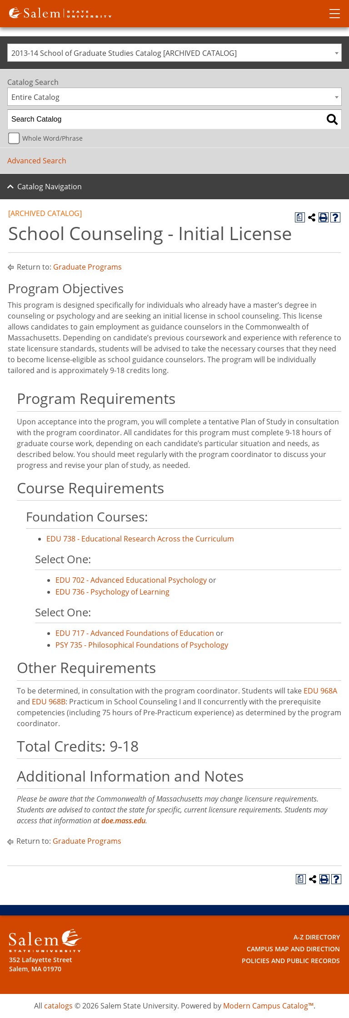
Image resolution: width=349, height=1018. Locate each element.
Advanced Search (36, 161)
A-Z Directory (317, 937)
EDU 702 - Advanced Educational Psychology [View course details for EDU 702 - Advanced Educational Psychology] (131, 580)
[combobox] (174, 53)
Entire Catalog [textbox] (35, 97)
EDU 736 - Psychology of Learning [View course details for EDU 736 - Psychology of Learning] (112, 592)
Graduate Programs (87, 267)
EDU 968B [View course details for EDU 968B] (48, 702)
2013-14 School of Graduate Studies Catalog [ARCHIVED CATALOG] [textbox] (124, 53)
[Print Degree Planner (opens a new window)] (300, 217)
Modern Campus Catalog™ (268, 1006)
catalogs (58, 1006)
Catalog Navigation (49, 187)
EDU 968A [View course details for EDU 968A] (320, 691)
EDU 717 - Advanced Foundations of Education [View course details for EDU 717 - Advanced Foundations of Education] (134, 633)
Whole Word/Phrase (52, 138)
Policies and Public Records (291, 960)
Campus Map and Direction (293, 948)
